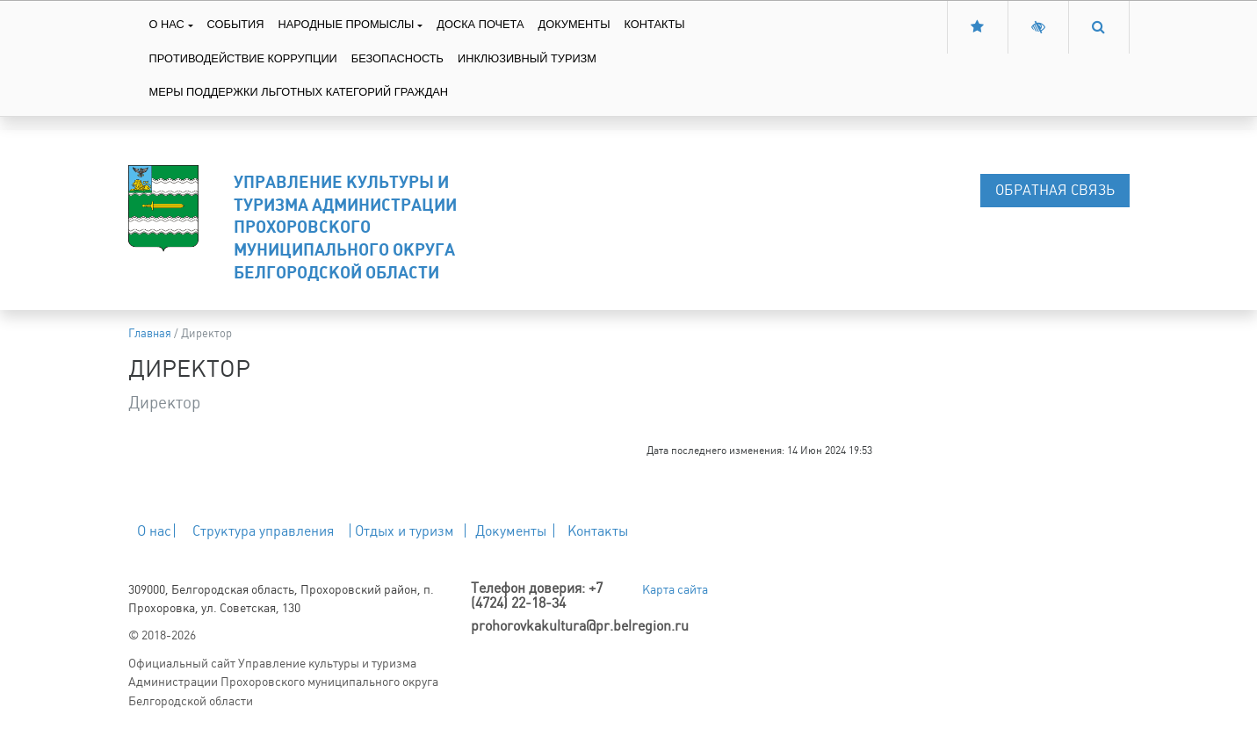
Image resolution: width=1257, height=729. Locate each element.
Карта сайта (675, 589)
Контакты (655, 24)
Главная (149, 333)
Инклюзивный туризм (527, 58)
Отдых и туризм (404, 531)
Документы (574, 24)
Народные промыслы (346, 24)
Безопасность (397, 58)
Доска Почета (480, 24)
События (235, 24)
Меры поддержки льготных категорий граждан (299, 91)
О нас (166, 24)
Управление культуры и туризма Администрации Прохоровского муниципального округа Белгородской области (345, 226)
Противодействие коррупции (243, 58)
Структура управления (263, 531)
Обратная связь (1055, 190)
